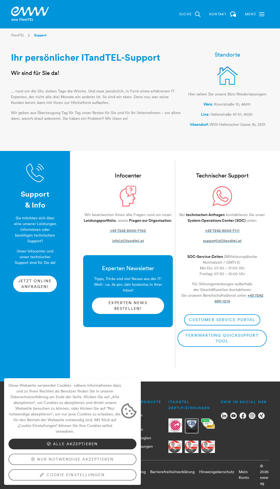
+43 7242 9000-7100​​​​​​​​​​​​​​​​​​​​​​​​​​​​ (128, 230)
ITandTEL (18, 35)
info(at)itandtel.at (128, 240)
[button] (254, 14)
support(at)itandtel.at (222, 240)
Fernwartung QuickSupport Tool (222, 338)
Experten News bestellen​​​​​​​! (128, 305)
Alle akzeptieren (72, 443)
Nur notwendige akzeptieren (72, 459)
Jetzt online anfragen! (35, 283)
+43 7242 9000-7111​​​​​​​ (222, 230)
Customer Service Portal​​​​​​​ (222, 319)
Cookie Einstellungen (72, 474)
